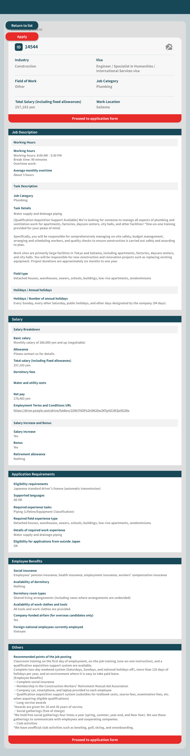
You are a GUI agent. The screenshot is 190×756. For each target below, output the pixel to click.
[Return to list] (22, 25)
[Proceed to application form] (94, 118)
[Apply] (22, 36)
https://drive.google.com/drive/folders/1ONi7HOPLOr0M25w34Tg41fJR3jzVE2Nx (72, 410)
